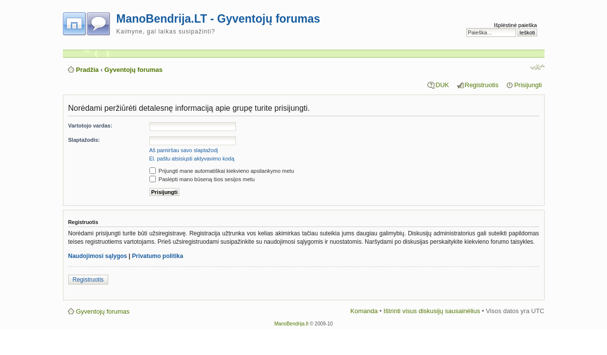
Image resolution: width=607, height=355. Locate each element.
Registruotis (482, 85)
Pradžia (87, 69)
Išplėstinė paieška (515, 25)
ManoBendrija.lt (291, 323)
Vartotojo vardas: (90, 126)
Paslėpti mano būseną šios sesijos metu (202, 179)
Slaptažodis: (84, 140)
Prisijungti (528, 85)
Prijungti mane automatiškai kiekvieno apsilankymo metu (221, 171)
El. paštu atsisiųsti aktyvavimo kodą (191, 158)
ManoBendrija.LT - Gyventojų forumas (218, 18)
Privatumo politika (157, 256)
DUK (442, 85)
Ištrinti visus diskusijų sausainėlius (431, 311)
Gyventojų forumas (133, 69)
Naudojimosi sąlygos (97, 256)
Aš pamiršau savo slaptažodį (183, 150)
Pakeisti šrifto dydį (537, 67)
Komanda (364, 311)
